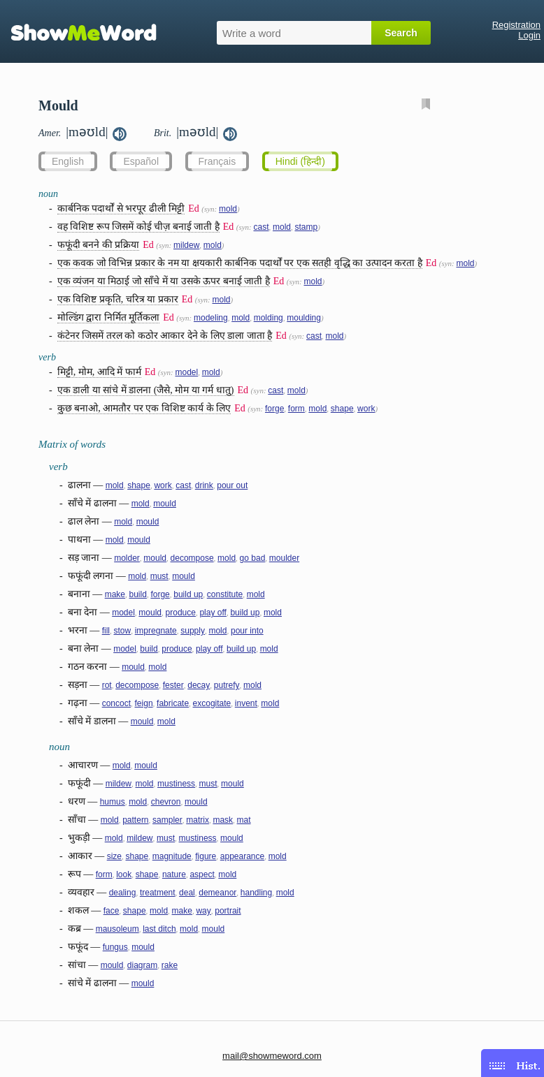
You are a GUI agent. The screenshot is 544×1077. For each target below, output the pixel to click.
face (111, 911)
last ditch (159, 929)
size (114, 856)
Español (141, 161)
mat (244, 820)
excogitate (212, 703)
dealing (122, 893)
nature (174, 874)
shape (342, 408)
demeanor (217, 893)
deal (187, 893)
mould (164, 503)
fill (106, 631)
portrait (228, 911)
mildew (186, 245)
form (296, 408)
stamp (306, 227)
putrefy (227, 685)
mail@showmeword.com (272, 1055)
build (138, 594)
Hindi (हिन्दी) (300, 161)
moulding (304, 318)
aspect (201, 874)
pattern (135, 820)
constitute (225, 594)
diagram (142, 965)
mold (228, 209)
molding (268, 318)
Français (217, 161)
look (123, 874)
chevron (166, 802)
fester (173, 685)
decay (198, 685)
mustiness (176, 784)
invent (246, 703)
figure (205, 856)
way (203, 911)
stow (122, 631)
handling (256, 893)
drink (204, 485)
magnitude (172, 856)
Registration (516, 25)
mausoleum (117, 929)
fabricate (173, 703)
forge (274, 408)
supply (192, 631)
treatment (158, 893)
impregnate (156, 631)
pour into (247, 631)
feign (144, 703)
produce (181, 612)
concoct (116, 703)
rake (170, 965)
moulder (284, 558)
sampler (167, 820)
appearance (242, 856)
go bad (253, 558)
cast (261, 227)
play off (212, 612)
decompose (192, 558)
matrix (197, 820)
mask (223, 820)
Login (529, 35)
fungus (115, 947)
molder (127, 558)
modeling (211, 318)
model (186, 372)
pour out (232, 485)
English (68, 161)
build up (188, 594)
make (115, 594)
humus (112, 802)
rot (107, 685)
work (366, 408)
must (159, 576)
